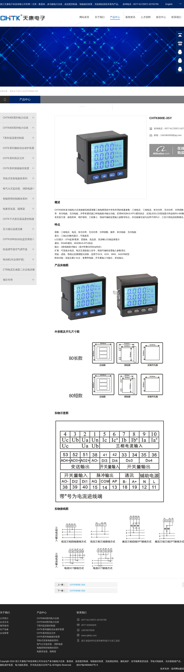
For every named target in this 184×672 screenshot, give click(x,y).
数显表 (70, 661)
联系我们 (176, 17)
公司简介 (4, 618)
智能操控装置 (96, 661)
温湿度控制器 (81, 661)
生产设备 (4, 629)
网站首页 (84, 17)
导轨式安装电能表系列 (47, 640)
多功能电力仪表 (57, 661)
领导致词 (4, 625)
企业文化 (4, 622)
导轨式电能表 (156, 661)
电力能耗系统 (21, 665)
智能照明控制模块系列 (47, 648)
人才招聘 (146, 17)
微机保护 (124, 661)
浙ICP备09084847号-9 (87, 665)
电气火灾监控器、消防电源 (50, 644)
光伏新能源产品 (172, 661)
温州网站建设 (177, 668)
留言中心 (161, 17)
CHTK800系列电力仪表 (48, 618)
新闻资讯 (130, 17)
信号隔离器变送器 (139, 661)
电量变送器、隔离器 (46, 651)
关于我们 (100, 17)
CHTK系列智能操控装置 (48, 636)
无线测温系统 (111, 661)
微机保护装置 (6, 665)
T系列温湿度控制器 (46, 625)
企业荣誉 (4, 633)
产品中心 (115, 17)
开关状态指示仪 (37, 665)
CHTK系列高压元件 (46, 633)
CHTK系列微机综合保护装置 (50, 629)
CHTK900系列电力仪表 (48, 622)
